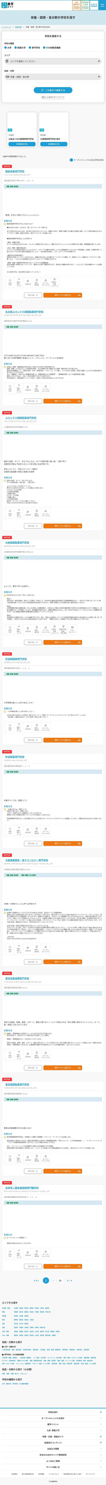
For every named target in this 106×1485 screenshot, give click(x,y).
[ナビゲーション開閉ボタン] (102, 5)
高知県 (58, 1331)
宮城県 (32, 1308)
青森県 (21, 1308)
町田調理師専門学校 (16, 659)
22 (60, 1280)
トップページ (6, 27)
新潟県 (16, 1316)
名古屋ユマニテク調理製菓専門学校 (24, 311)
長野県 (26, 1316)
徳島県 (42, 1331)
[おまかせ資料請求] (94, 5)
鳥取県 (16, 1331)
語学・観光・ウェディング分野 (72, 1358)
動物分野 (76, 1364)
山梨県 (21, 1316)
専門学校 (15, 1384)
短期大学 (8, 1384)
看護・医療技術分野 (36, 1361)
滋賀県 (16, 1327)
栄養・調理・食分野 (50, 1361)
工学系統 (42, 1350)
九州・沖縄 (5, 1335)
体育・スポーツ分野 (8, 1364)
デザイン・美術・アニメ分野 (41, 1364)
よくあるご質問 (53, 1461)
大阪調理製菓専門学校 (17, 542)
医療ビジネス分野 (22, 1361)
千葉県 (37, 1312)
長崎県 (26, 1335)
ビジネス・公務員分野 (8, 1361)
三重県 (32, 1320)
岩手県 (26, 1308)
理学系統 (35, 1350)
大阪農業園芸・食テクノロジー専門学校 (26, 860)
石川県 (21, 1324)
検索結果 (18, 27)
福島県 (47, 1308)
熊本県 (32, 1335)
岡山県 (26, 1331)
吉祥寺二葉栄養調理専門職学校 (22, 1188)
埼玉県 (32, 1312)
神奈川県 (48, 1312)
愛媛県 (52, 1331)
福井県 (26, 1324)
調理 (8, 1374)
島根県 (21, 1331)
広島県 (32, 1331)
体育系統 (79, 1350)
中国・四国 (5, 1331)
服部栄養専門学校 (14, 171)
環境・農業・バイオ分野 (88, 1364)
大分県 (37, 1335)
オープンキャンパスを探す (53, 1418)
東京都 (42, 1312)
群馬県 (26, 1312)
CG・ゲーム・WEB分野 (55, 1358)
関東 (3, 1312)
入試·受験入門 (53, 1430)
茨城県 (16, 1312)
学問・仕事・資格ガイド (53, 1436)
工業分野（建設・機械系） (10, 1358)
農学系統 (65, 1350)
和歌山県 (42, 1327)
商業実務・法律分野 (90, 1358)
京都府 (21, 1327)
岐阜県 (26, 1320)
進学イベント (53, 1424)
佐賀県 (21, 1335)
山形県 (42, 1308)
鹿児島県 (48, 1335)
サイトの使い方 (53, 1467)
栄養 (3, 1374)
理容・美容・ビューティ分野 (66, 1361)
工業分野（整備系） (26, 1358)
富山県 (16, 1324)
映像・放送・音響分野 (65, 1364)
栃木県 (21, 1312)
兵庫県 (32, 1327)
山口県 (37, 1331)
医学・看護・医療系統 (54, 1350)
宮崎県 (42, 1335)
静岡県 (16, 1320)
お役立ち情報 (53, 1448)
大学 (3, 1384)
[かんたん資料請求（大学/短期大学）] (76, 5)
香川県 (47, 1331)
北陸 (3, 1324)
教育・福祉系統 (16, 1350)
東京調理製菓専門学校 (17, 1084)
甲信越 (4, 1316)
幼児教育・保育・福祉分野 (84, 1361)
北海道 (16, 1308)
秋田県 (37, 1308)
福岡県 (16, 1335)
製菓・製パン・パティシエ (19, 1374)
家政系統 (72, 1350)
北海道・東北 (6, 1308)
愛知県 (21, 1320)
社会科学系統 (27, 1350)
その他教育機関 (23, 1384)
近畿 (3, 1327)
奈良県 (37, 1327)
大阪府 (26, 1327)
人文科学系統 (6, 1350)
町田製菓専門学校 (14, 756)
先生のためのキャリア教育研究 (53, 1454)
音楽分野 (54, 1364)
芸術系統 (86, 1350)
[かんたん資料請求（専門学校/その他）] (85, 5)
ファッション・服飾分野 (23, 1364)
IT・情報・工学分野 (40, 1358)
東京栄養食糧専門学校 (17, 978)
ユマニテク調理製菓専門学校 (20, 417)
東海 (3, 1320)
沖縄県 (54, 1335)
